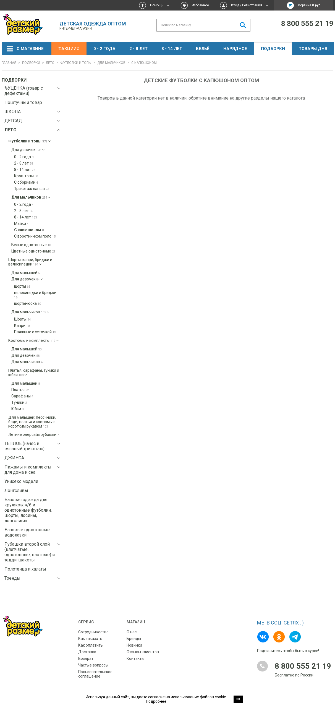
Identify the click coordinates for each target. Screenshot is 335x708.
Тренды (12, 578)
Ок (238, 699)
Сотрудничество (93, 632)
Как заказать (90, 638)
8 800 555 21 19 (307, 23)
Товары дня (313, 48)
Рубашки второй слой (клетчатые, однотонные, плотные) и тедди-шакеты (29, 552)
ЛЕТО (50, 63)
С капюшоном (29, 230)
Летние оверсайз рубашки (33, 434)
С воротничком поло (35, 236)
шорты (22, 286)
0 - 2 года (104, 48)
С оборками (26, 182)
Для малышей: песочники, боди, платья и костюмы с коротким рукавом (32, 421)
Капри (22, 325)
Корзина (309, 5)
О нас (132, 632)
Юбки (17, 409)
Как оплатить (90, 645)
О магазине (30, 48)
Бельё (203, 48)
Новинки (134, 645)
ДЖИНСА (14, 457)
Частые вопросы (93, 665)
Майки (21, 223)
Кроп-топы (26, 176)
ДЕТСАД (13, 120)
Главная (9, 63)
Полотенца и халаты (25, 569)
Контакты (135, 658)
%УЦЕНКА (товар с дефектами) (23, 90)
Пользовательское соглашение (95, 674)
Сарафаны (22, 396)
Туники (19, 402)
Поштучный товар (23, 102)
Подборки (273, 48)
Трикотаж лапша (31, 188)
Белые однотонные (31, 245)
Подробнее (156, 701)
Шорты (22, 319)
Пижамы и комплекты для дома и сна (27, 469)
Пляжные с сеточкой (35, 332)
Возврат (85, 658)
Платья (20, 389)
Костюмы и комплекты (33, 340)
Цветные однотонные (33, 251)
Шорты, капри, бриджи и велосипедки (30, 261)
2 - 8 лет (138, 48)
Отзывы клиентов (143, 652)
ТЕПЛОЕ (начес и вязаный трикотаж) (24, 446)
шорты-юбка (27, 303)
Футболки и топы (75, 63)
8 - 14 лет (171, 48)
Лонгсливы (16, 490)
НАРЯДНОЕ (235, 48)
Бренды (134, 638)
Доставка (87, 652)
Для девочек (28, 149)
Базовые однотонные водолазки (27, 532)
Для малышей (25, 272)
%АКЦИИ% (69, 48)
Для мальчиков (111, 63)
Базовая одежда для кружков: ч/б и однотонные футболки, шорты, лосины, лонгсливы (28, 510)
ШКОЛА (12, 111)
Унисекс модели (21, 481)
